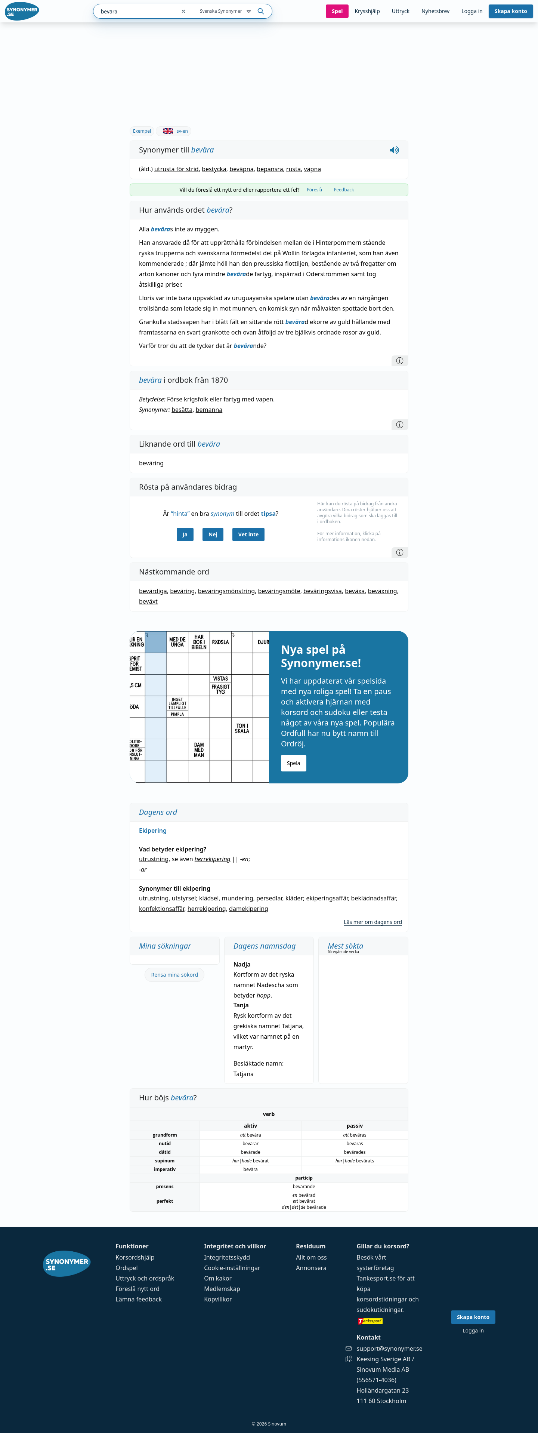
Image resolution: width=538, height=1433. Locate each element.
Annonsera (311, 1268)
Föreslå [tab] (314, 190)
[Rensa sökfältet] (183, 11)
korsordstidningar (382, 1299)
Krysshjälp (367, 11)
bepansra (270, 169)
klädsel (209, 898)
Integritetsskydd (227, 1257)
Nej (212, 534)
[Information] (400, 360)
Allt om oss (311, 1257)
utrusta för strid (176, 169)
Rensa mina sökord (174, 974)
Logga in (472, 11)
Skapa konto (511, 11)
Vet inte (248, 534)
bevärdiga (153, 591)
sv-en (173, 131)
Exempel (142, 131)
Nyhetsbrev (435, 11)
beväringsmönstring (226, 591)
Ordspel (126, 1268)
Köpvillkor (218, 1299)
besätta (181, 410)
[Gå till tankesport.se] (390, 1321)
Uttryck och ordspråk (144, 1278)
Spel (337, 11)
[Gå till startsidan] (22, 11)
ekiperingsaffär (327, 898)
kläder (294, 898)
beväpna (241, 169)
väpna (312, 169)
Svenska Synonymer (226, 11)
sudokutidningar (379, 1310)
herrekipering (213, 859)
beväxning (382, 591)
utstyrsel (184, 898)
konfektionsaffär (161, 909)
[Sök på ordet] (261, 11)
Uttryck (400, 11)
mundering (237, 898)
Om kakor (218, 1278)
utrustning (153, 859)
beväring (151, 463)
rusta (293, 169)
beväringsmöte (279, 591)
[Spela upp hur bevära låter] (394, 149)
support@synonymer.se (390, 1348)
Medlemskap (222, 1289)
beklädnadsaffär (373, 898)
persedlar (269, 898)
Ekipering (153, 830)
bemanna (209, 410)
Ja (185, 534)
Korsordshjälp (134, 1257)
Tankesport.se (376, 1278)
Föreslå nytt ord (137, 1289)
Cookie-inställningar (232, 1268)
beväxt (148, 601)
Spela (293, 763)
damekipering (248, 909)
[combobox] (134, 11)
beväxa (355, 591)
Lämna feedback (138, 1299)
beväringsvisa (322, 591)
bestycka (214, 169)
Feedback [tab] (344, 190)
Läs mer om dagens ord (373, 921)
